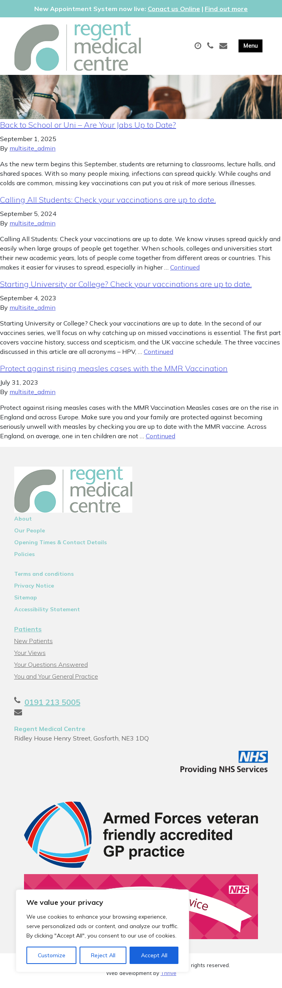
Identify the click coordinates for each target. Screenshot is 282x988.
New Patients (33, 644)
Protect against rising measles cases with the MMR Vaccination (114, 371)
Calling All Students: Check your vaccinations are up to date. (108, 203)
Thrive (168, 975)
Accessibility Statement (47, 612)
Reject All (103, 955)
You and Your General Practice (56, 679)
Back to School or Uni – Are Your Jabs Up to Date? (88, 128)
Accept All (154, 955)
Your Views (30, 656)
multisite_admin (32, 151)
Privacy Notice (34, 588)
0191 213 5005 (52, 705)
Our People (29, 533)
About (23, 521)
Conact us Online (174, 9)
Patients (28, 632)
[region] (102, 930)
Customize (51, 955)
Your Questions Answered (51, 668)
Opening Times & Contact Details (60, 545)
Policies (24, 557)
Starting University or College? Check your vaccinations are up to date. (126, 287)
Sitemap (25, 600)
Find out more (226, 9)
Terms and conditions (44, 577)
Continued (185, 270)
